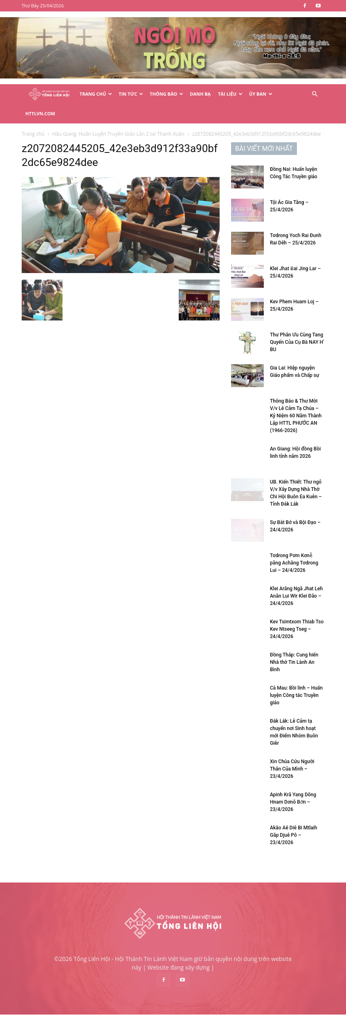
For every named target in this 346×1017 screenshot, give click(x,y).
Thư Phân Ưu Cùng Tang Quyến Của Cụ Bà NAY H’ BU (297, 330)
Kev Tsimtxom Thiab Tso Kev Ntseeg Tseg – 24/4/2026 (297, 617)
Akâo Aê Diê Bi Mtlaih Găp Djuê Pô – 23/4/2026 (293, 823)
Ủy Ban (260, 94)
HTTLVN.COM (40, 113)
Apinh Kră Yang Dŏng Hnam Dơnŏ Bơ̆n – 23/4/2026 (293, 790)
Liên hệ (296, 1009)
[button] (314, 94)
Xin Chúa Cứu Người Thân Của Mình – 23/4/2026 (292, 756)
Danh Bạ (200, 94)
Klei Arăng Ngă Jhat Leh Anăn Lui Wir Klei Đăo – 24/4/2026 (296, 583)
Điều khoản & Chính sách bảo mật (242, 1009)
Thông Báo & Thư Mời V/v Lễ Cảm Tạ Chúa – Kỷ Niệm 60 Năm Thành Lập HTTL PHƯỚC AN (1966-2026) (295, 403)
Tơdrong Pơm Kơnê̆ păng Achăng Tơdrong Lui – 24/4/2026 (294, 550)
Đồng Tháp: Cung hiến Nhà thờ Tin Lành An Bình (294, 650)
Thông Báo (166, 94)
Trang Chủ (96, 94)
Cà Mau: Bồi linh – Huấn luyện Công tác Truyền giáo (296, 683)
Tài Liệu (230, 94)
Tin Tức (131, 94)
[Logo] (49, 94)
